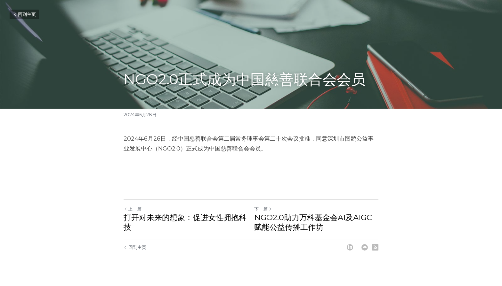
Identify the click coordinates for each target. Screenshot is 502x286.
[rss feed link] (375, 247)
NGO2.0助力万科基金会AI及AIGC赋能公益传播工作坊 (313, 222)
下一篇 (263, 209)
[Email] (364, 247)
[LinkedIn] (350, 247)
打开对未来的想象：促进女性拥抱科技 (185, 222)
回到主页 (24, 14)
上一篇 (133, 209)
